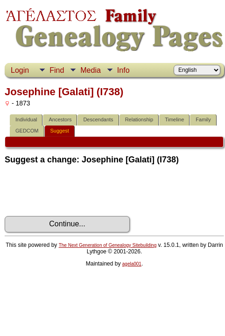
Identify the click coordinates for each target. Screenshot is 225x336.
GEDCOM (27, 130)
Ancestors (60, 119)
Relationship (139, 119)
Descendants (98, 119)
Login (20, 70)
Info (123, 70)
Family (203, 119)
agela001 (131, 263)
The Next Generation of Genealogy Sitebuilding (108, 245)
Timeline (174, 119)
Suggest (59, 130)
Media (90, 70)
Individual (26, 119)
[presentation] (76, 190)
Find (56, 70)
